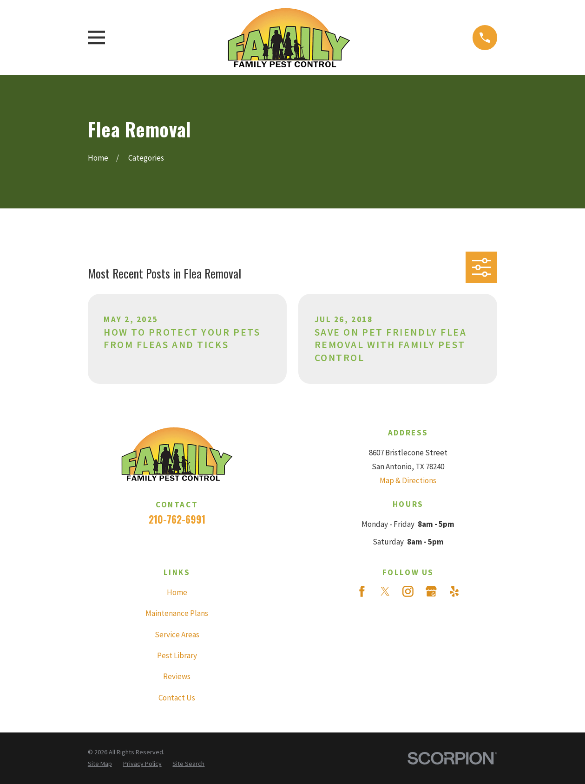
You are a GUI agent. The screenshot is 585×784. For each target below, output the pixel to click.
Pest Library (177, 655)
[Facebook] (362, 591)
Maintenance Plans (176, 613)
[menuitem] (100, 764)
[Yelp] (454, 591)
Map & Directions (408, 480)
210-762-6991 (177, 519)
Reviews (177, 676)
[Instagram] (408, 591)
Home (177, 592)
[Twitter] (385, 591)
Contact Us (176, 698)
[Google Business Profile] (431, 591)
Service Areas (177, 634)
